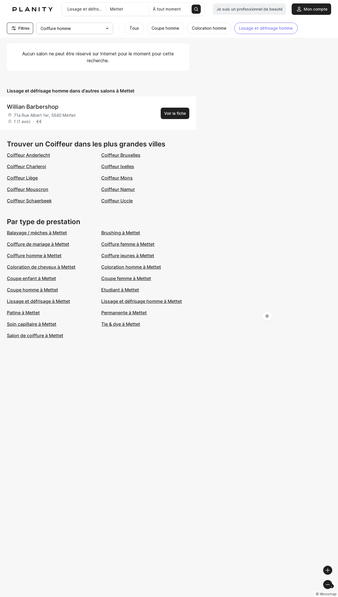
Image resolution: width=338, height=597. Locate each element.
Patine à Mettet (23, 312)
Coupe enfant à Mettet (31, 278)
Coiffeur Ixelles (117, 166)
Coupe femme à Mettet (126, 278)
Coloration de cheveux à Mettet (41, 267)
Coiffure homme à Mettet (34, 255)
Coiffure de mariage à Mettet (38, 244)
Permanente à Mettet (124, 312)
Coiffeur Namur (118, 189)
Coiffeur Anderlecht (28, 155)
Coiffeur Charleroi (26, 166)
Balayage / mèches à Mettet (37, 233)
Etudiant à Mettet (120, 290)
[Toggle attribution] (331, 591)
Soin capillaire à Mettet (31, 324)
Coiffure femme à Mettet (127, 244)
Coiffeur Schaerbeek (29, 201)
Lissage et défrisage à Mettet (38, 301)
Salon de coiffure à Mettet (35, 335)
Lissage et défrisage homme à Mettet (141, 301)
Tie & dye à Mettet (120, 324)
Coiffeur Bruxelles (120, 155)
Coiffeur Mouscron (27, 189)
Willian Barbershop (32, 106)
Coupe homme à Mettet (32, 290)
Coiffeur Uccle (117, 201)
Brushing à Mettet (120, 233)
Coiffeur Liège (22, 178)
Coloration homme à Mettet (131, 267)
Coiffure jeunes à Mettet (127, 255)
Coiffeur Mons (117, 178)
